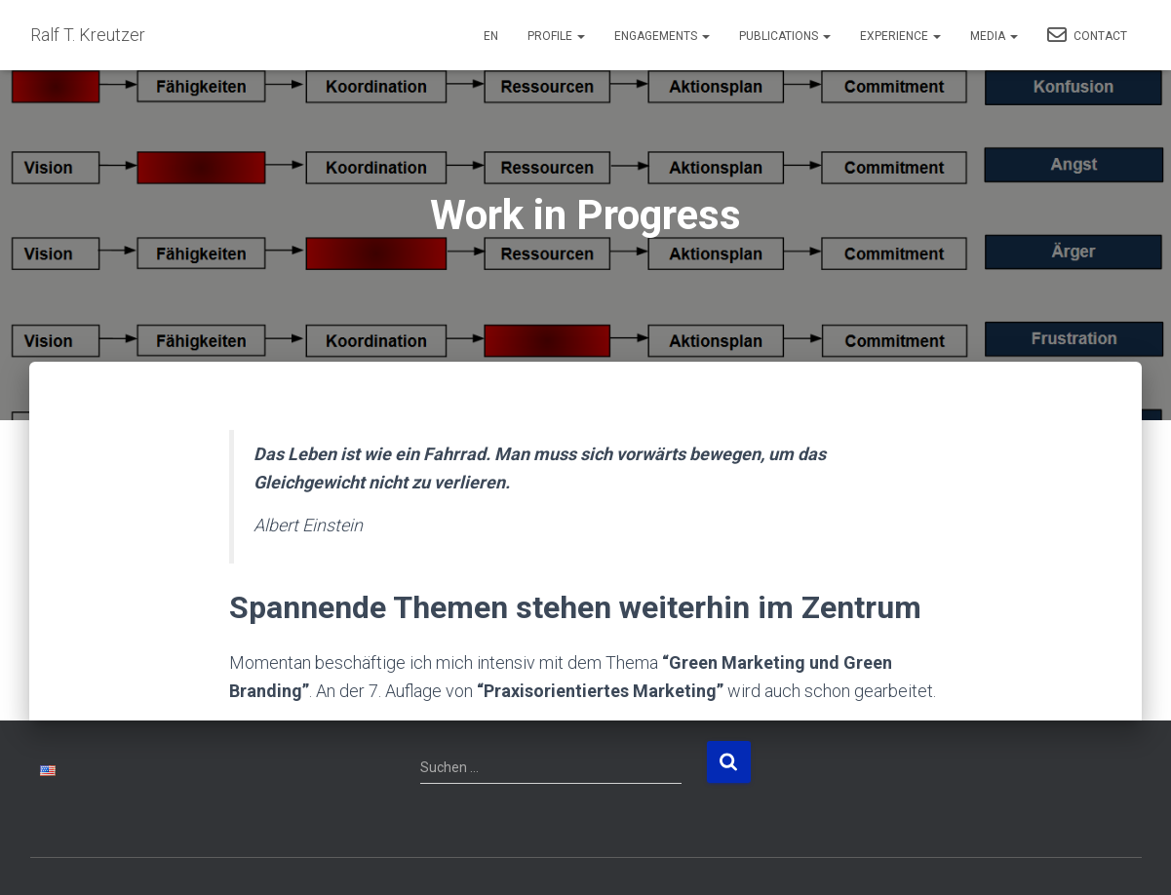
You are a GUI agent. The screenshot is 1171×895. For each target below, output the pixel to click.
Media (994, 36)
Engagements (662, 36)
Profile (556, 36)
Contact (1087, 35)
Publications (785, 36)
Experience (900, 36)
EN (491, 36)
